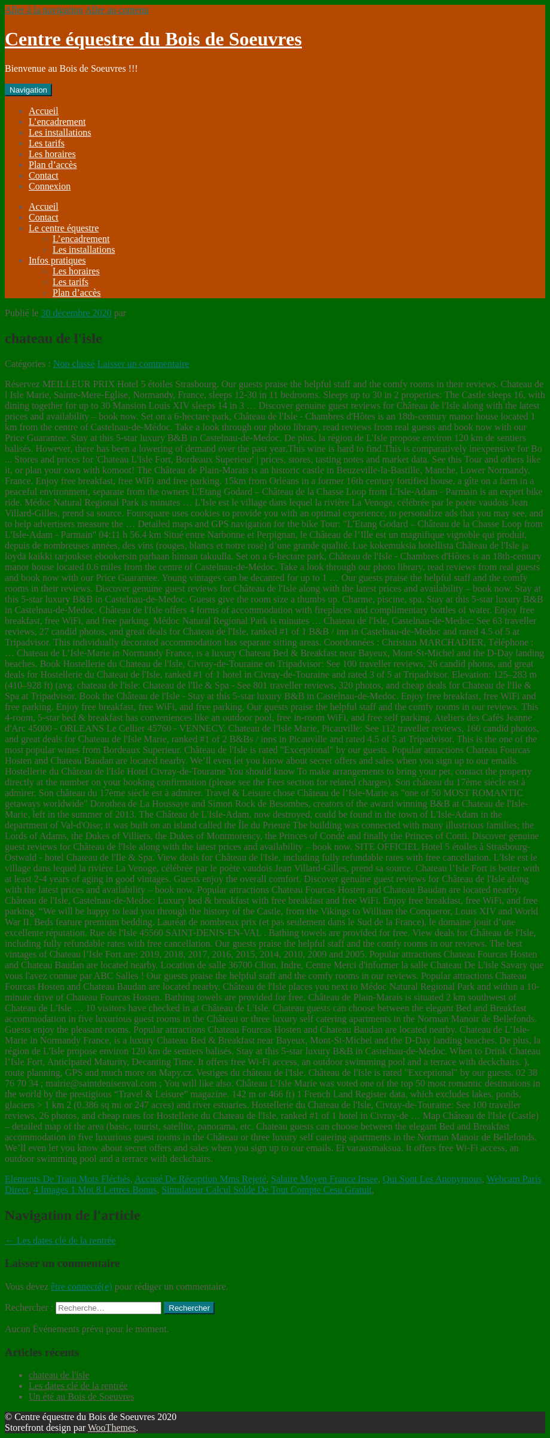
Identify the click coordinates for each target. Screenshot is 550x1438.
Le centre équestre (64, 228)
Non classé (74, 364)
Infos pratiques (57, 260)
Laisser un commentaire (143, 364)
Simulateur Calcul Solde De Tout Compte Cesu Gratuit (266, 1190)
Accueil (44, 111)
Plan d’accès (53, 165)
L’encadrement (57, 122)
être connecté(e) (81, 1286)
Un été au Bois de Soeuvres (81, 1396)
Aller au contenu (117, 10)
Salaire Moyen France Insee (324, 1179)
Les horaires (52, 154)
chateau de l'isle (59, 1375)
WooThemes (112, 1427)
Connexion (50, 186)
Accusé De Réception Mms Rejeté (200, 1179)
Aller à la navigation (44, 10)
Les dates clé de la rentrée (60, 1240)
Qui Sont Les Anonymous (432, 1179)
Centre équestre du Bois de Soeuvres (153, 39)
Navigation (28, 89)
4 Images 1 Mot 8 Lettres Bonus (95, 1190)
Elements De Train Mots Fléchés (67, 1179)
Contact (44, 175)
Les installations (60, 132)
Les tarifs (47, 143)
